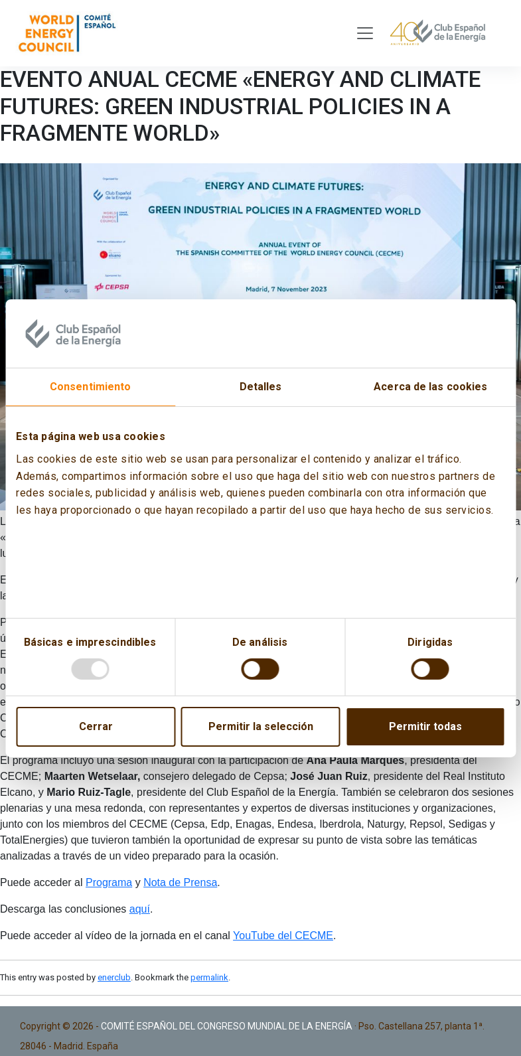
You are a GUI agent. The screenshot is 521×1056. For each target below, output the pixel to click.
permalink (209, 977)
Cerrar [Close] (96, 726)
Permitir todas (425, 726)
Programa (109, 882)
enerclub (114, 977)
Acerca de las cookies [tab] (430, 386)
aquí (139, 909)
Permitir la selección (260, 726)
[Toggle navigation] (365, 33)
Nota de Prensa (180, 882)
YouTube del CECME (283, 935)
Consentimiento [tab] (90, 386)
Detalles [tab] (261, 386)
